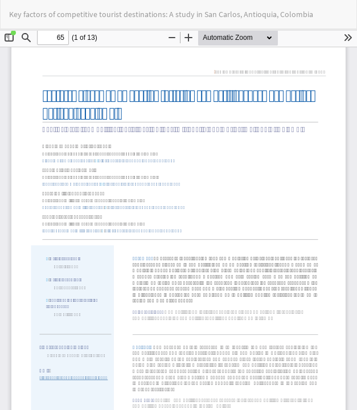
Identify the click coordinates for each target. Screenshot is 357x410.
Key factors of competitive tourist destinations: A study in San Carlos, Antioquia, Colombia (161, 14)
